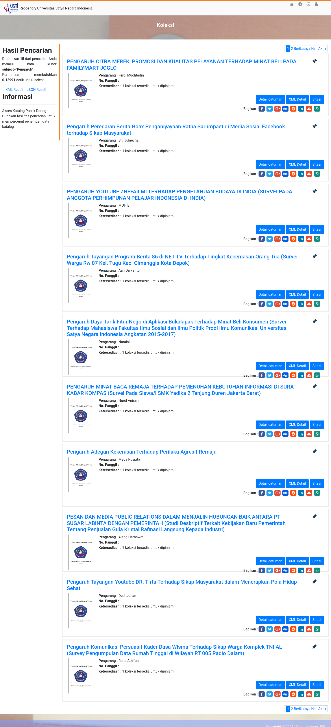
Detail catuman (270, 99)
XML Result (14, 90)
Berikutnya (302, 49)
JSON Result (36, 90)
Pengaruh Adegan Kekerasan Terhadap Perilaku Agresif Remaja (142, 452)
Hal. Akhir (318, 49)
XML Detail (297, 99)
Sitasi (317, 99)
